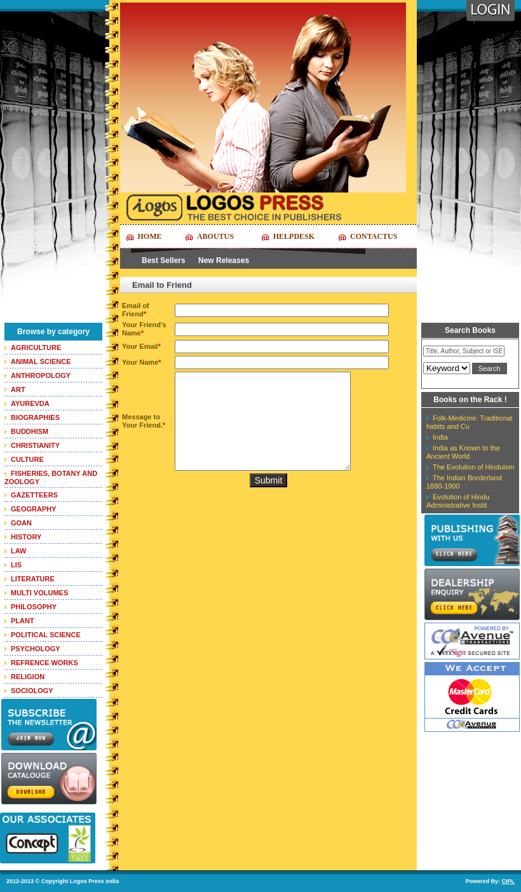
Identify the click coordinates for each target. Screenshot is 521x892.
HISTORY (26, 537)
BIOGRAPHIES (35, 417)
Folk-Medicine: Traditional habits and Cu (469, 422)
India (440, 437)
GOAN (21, 523)
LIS (16, 565)
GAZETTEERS (34, 495)
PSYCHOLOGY (35, 648)
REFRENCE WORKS (44, 662)
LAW (18, 551)
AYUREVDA (30, 403)
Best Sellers (164, 260)
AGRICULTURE (36, 347)
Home (150, 236)
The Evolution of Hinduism (473, 467)
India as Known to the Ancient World (463, 452)
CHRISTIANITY (35, 445)
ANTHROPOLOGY (41, 375)
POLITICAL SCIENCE (46, 635)
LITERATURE (33, 579)
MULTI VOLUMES (39, 593)
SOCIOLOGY (32, 690)
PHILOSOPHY (34, 607)
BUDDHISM (29, 431)
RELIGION (27, 676)
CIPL (508, 881)
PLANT (22, 621)
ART (18, 389)
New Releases (223, 260)
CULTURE (27, 459)
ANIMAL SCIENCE (41, 361)
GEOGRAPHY (34, 509)
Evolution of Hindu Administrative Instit (457, 501)
